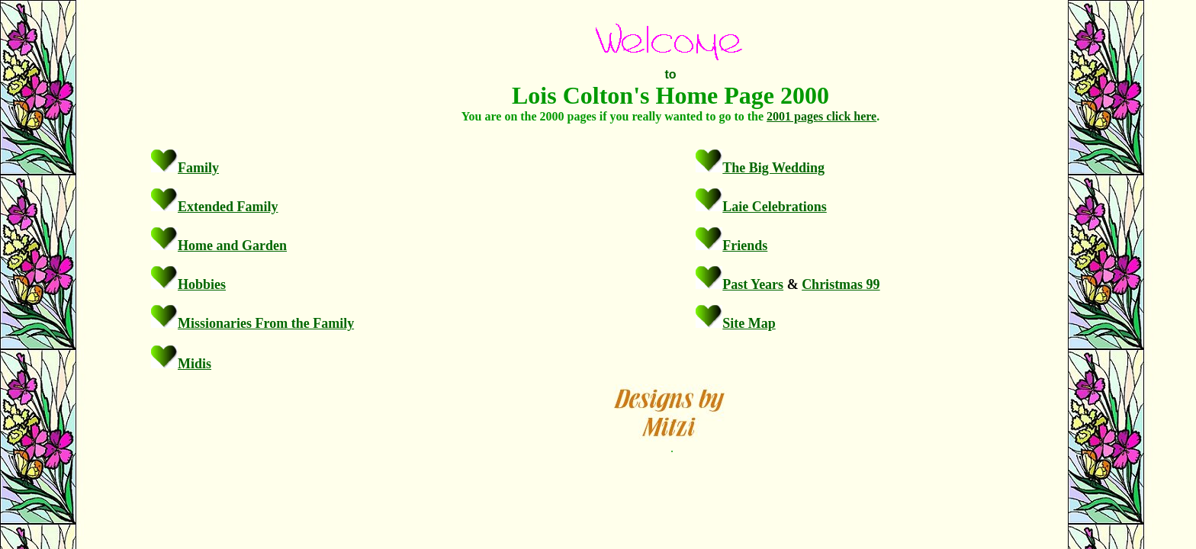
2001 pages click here (821, 116)
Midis (194, 363)
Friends (744, 245)
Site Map (749, 323)
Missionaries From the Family (266, 323)
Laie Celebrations (774, 206)
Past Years (752, 284)
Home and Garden (232, 245)
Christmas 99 (841, 284)
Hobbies (202, 284)
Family (198, 167)
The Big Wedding (773, 167)
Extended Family (228, 206)
